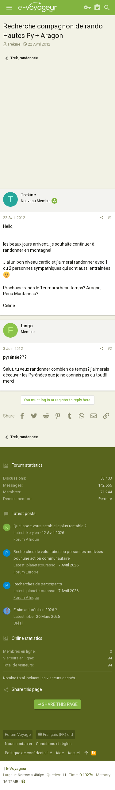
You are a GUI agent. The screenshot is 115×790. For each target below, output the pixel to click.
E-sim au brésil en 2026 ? (35, 609)
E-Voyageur (16, 768)
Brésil (18, 623)
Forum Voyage (18, 734)
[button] (9, 7)
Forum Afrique (26, 539)
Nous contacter (18, 743)
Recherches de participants (37, 584)
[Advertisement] (57, 128)
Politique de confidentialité (28, 753)
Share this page (57, 704)
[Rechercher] (107, 8)
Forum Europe (25, 572)
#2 (110, 349)
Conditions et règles (53, 743)
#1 (110, 218)
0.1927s (86, 775)
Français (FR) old (55, 734)
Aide (60, 753)
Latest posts (24, 513)
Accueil (74, 753)
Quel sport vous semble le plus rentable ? (49, 526)
